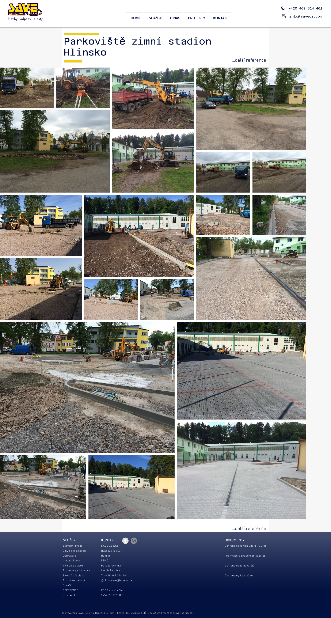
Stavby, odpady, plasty (25, 19)
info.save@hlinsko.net (119, 580)
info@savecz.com (305, 16)
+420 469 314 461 (302, 8)
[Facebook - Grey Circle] (125, 541)
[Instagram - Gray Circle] (134, 541)
